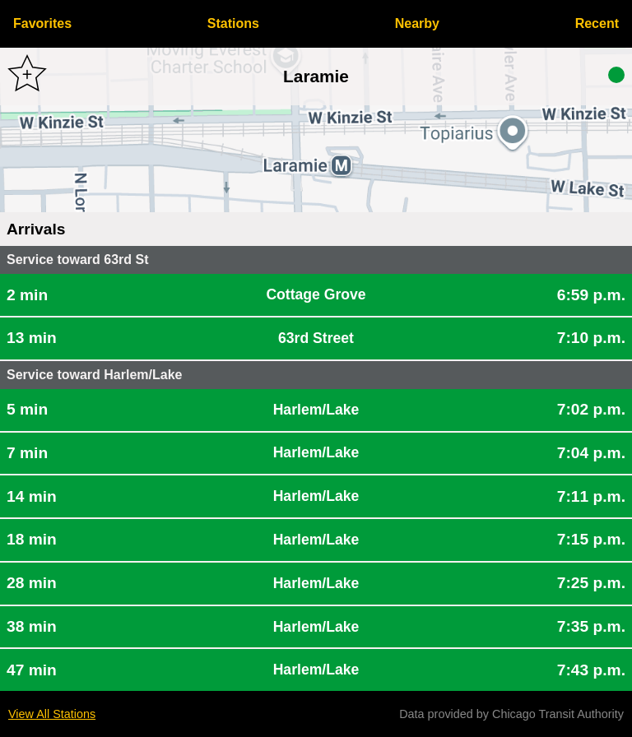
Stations (233, 23)
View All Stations (51, 714)
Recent (597, 23)
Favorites (42, 23)
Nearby (417, 23)
